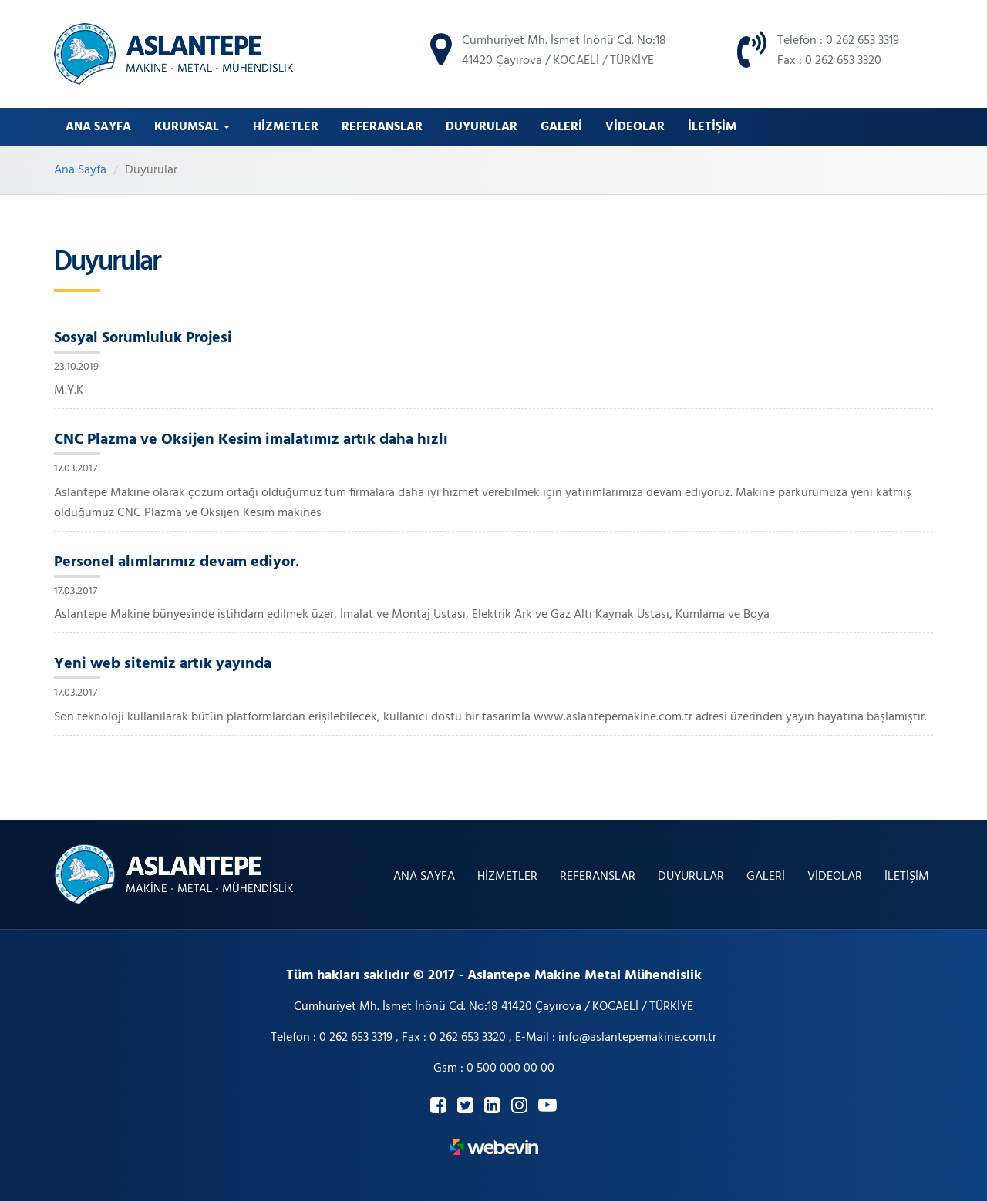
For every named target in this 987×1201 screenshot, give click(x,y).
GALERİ (561, 127)
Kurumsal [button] (192, 127)
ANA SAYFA (98, 127)
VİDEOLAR (635, 127)
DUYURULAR (481, 127)
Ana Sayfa (80, 170)
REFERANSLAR (382, 127)
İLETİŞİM (712, 127)
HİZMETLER (285, 127)
